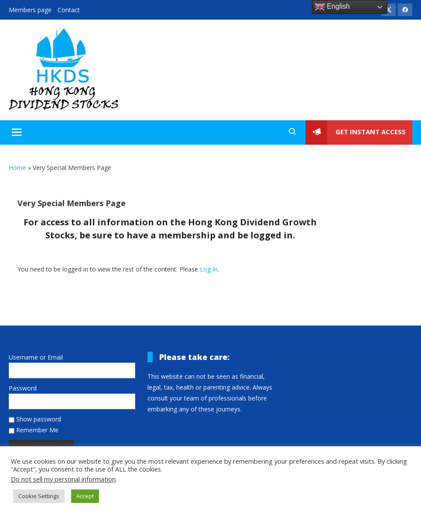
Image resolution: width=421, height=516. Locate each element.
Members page (30, 10)
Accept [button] (85, 496)
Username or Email (36, 357)
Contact (69, 10)
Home (17, 167)
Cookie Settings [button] (38, 496)
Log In (209, 269)
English (332, 7)
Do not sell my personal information (63, 479)
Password (23, 388)
